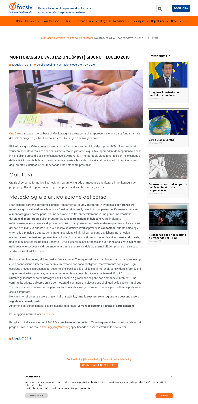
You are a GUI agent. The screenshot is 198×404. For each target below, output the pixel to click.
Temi (70, 21)
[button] (171, 376)
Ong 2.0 (14, 133)
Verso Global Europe (161, 139)
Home (19, 21)
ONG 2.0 (90, 64)
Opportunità (160, 21)
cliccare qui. (48, 314)
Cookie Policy (74, 359)
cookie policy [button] (36, 385)
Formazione (121, 21)
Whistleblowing (123, 359)
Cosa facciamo (53, 21)
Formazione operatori (80, 38)
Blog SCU (105, 21)
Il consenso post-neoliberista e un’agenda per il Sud (168, 236)
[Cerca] (160, 9)
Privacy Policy (92, 359)
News (176, 21)
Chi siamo (32, 21)
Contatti (107, 359)
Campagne (141, 21)
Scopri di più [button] (36, 395)
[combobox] (139, 8)
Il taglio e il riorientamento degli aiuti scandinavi (165, 93)
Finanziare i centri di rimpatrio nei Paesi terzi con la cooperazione (167, 187)
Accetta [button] (164, 395)
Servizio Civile (88, 21)
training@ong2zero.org (56, 327)
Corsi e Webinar (56, 38)
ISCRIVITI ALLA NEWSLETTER (99, 365)
